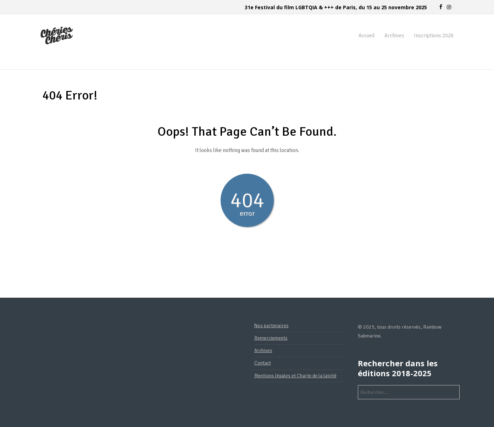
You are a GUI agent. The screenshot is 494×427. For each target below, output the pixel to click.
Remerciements (271, 338)
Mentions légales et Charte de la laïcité (295, 376)
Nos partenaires (271, 326)
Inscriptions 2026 (434, 35)
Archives (394, 35)
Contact (262, 363)
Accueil (367, 35)
